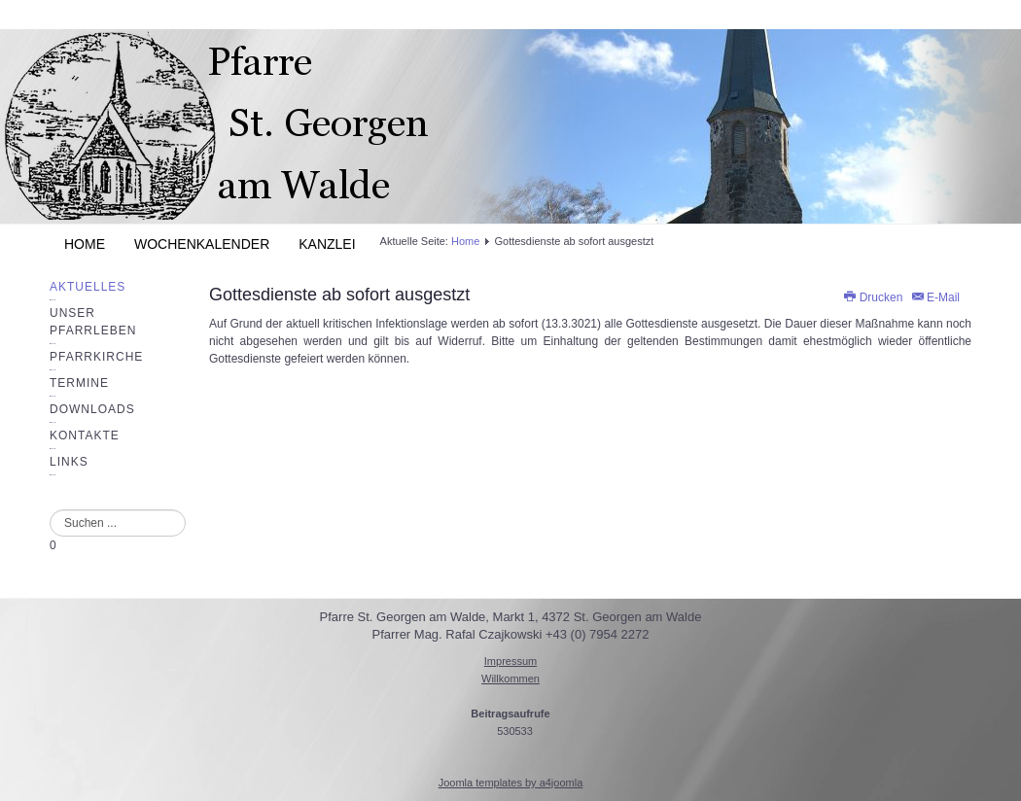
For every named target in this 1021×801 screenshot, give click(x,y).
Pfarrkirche (96, 357)
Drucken (873, 297)
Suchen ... (50, 509)
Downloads (92, 409)
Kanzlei (327, 244)
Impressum (510, 661)
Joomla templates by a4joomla (511, 782)
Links (69, 462)
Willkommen (510, 678)
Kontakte (85, 435)
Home (84, 244)
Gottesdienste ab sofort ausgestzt (339, 294)
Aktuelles (87, 287)
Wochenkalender (201, 244)
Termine (79, 383)
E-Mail (935, 297)
